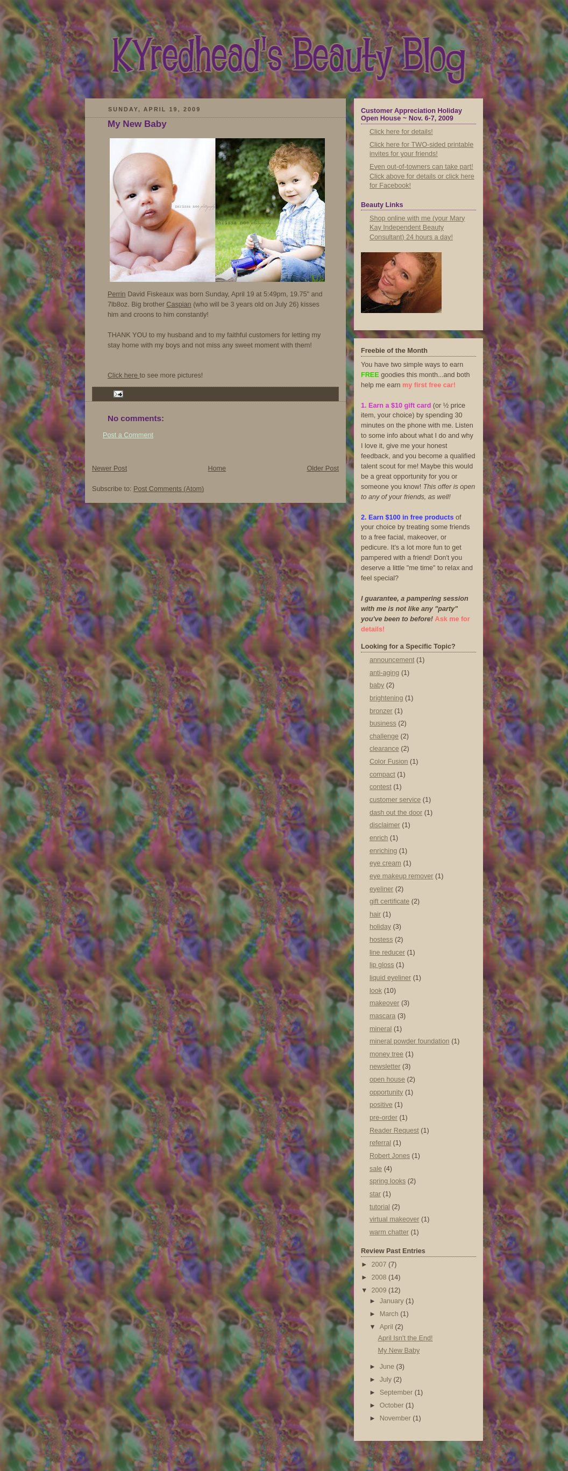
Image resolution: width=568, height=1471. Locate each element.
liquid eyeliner (390, 978)
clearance (384, 748)
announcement (392, 660)
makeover (384, 1003)
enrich (379, 838)
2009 (380, 1290)
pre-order (383, 1117)
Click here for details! (401, 132)
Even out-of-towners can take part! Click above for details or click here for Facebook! (422, 176)
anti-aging (384, 673)
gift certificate (389, 901)
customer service (395, 800)
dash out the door (396, 812)
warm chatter (389, 1232)
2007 (380, 1264)
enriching (383, 851)
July (387, 1379)
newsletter (385, 1066)
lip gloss (382, 965)
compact (382, 774)
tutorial (380, 1207)
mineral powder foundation (410, 1041)
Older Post (323, 468)
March (390, 1314)
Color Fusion (389, 761)
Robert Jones (390, 1156)
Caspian (178, 304)
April (387, 1327)
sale (376, 1168)
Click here (124, 375)
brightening (386, 698)
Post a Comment (128, 435)
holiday (380, 926)
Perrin (117, 294)
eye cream (385, 863)
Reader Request (394, 1130)
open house (387, 1079)
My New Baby (137, 124)
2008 (380, 1277)
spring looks (388, 1181)
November (396, 1418)
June (388, 1366)
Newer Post (109, 468)
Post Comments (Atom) (168, 489)
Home (217, 468)
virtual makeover (395, 1219)
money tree (386, 1054)
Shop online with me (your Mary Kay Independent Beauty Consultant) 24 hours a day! (417, 228)
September (397, 1392)
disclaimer (385, 825)
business (383, 723)
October (393, 1405)
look (376, 990)
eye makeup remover (401, 876)
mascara (382, 1016)
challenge (384, 736)
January (393, 1301)
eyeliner (381, 889)
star (375, 1194)
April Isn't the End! (405, 1338)
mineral (381, 1029)
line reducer (387, 952)
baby (377, 685)
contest (381, 787)
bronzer (381, 711)
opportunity (386, 1092)
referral (380, 1143)
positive (381, 1104)
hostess (381, 939)
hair (375, 914)
